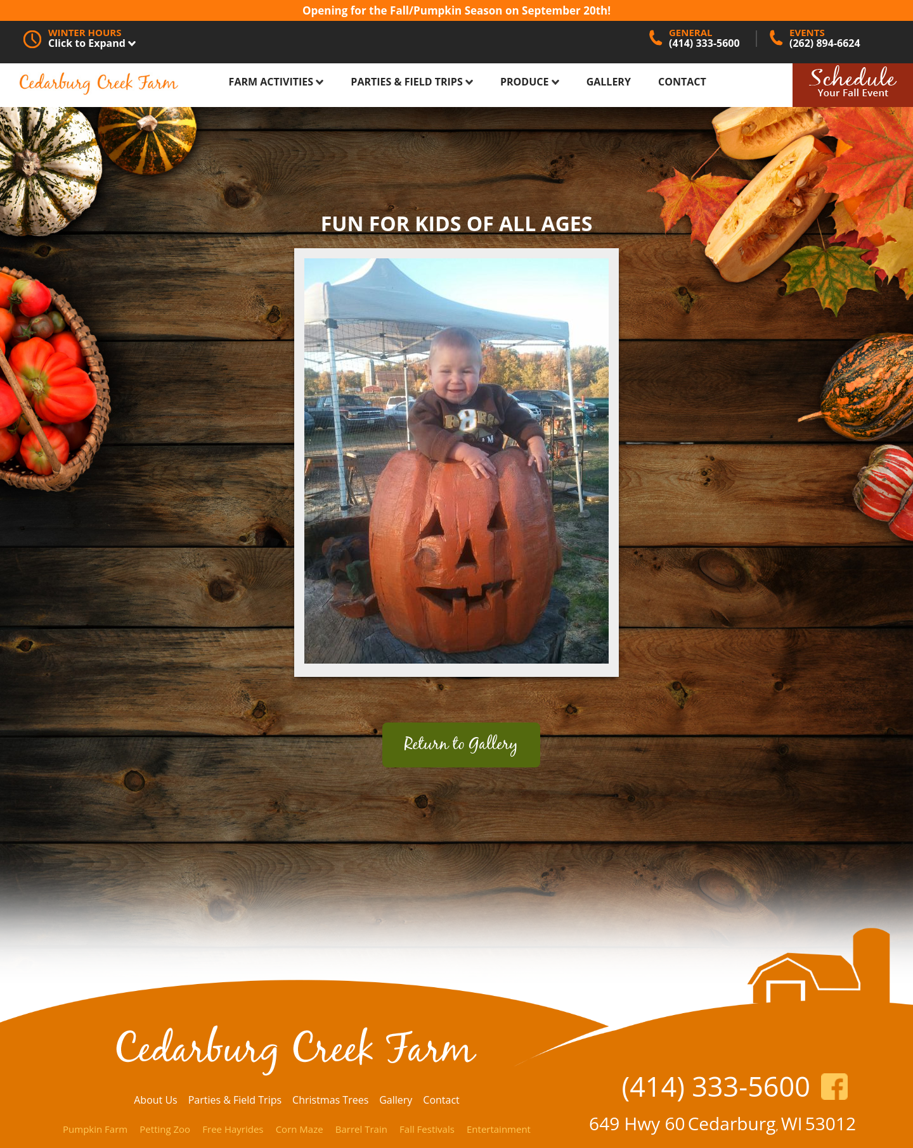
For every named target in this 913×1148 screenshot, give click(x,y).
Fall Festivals (427, 1129)
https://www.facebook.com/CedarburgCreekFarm (834, 1086)
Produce (529, 82)
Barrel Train (361, 1129)
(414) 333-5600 (715, 1086)
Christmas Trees (330, 1100)
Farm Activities (276, 82)
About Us (156, 1100)
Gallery (608, 82)
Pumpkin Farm (95, 1129)
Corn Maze (299, 1129)
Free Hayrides (232, 1129)
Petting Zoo (164, 1129)
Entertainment (499, 1129)
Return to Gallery (461, 745)
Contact (682, 82)
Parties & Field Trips (412, 82)
